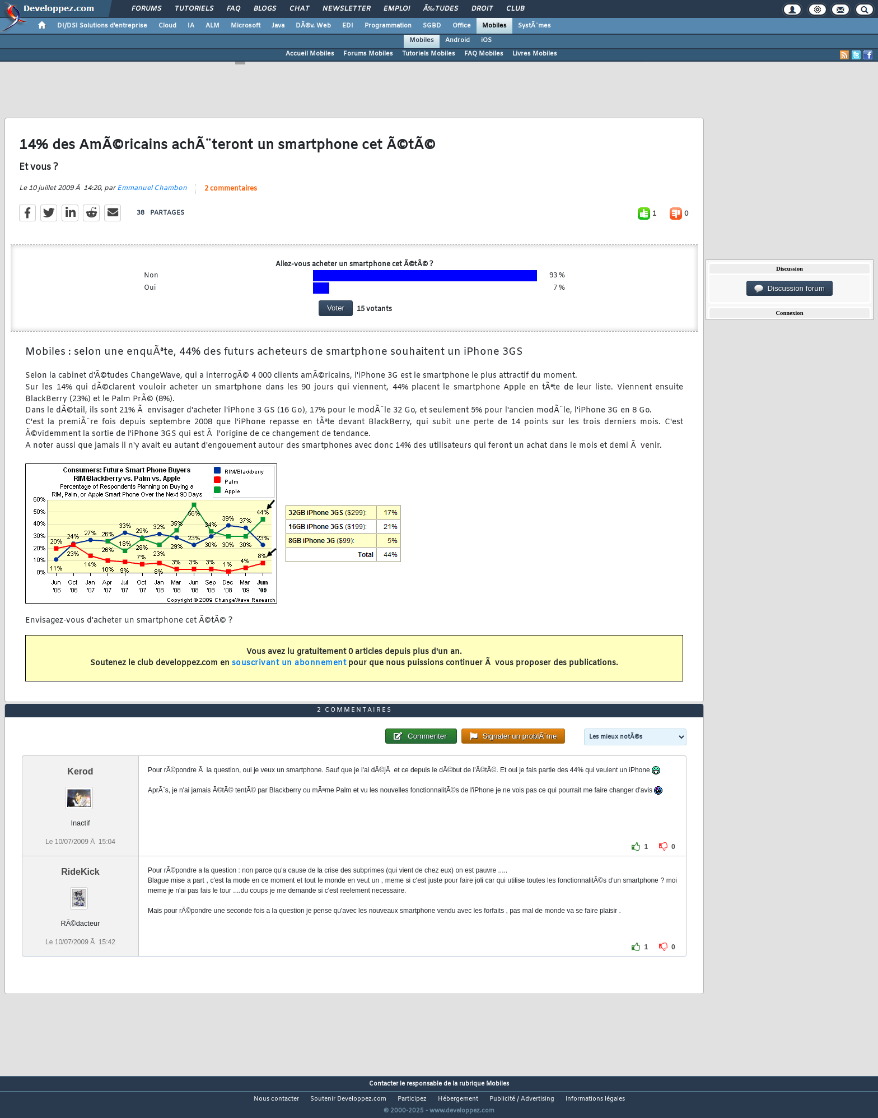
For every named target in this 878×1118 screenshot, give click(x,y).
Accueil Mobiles (310, 54)
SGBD (432, 26)
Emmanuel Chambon (152, 195)
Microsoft (245, 26)
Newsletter (346, 8)
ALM (213, 26)
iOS (486, 40)
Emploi (396, 8)
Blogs (265, 8)
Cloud (167, 26)
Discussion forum (789, 288)
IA (191, 26)
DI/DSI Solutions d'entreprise (102, 26)
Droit (482, 8)
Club (515, 8)
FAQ (233, 8)
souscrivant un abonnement (289, 670)
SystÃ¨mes (534, 26)
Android (457, 40)
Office (461, 26)
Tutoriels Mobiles (428, 54)
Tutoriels (194, 8)
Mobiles (494, 26)
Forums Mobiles (368, 54)
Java (278, 26)
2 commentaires (230, 195)
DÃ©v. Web (313, 26)
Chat (299, 8)
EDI (347, 26)
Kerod (80, 792)
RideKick (80, 893)
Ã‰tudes (440, 8)
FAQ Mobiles (483, 54)
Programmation (388, 26)
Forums (146, 8)
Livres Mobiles (534, 54)
